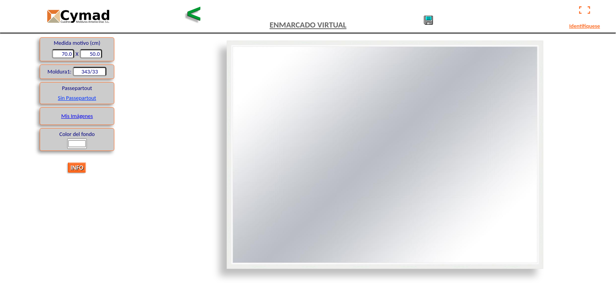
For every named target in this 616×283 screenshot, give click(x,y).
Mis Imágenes (77, 115)
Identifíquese (584, 26)
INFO (77, 167)
